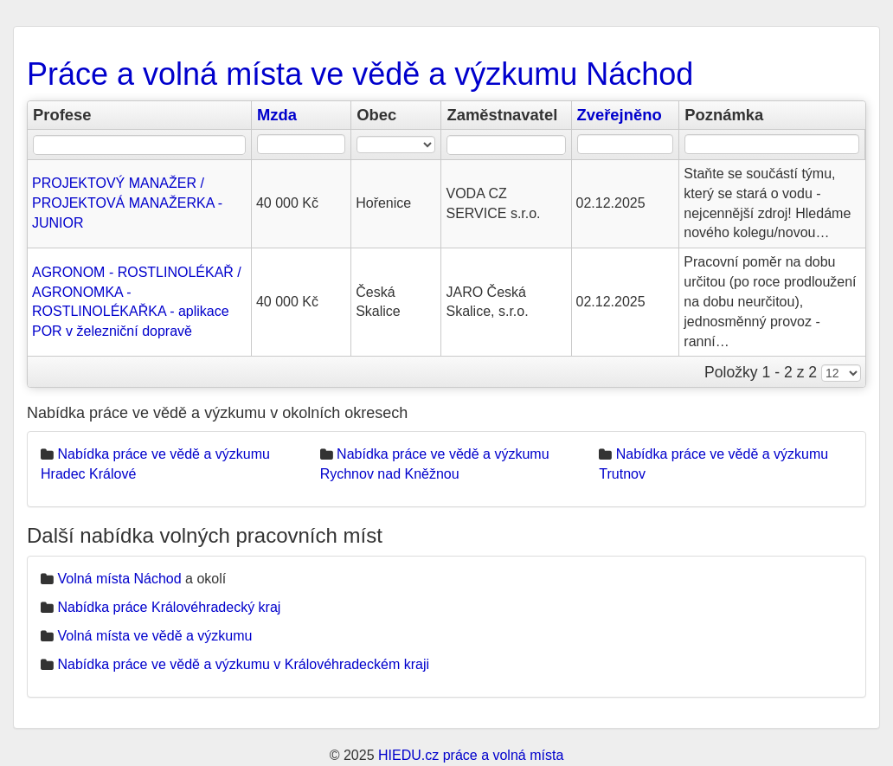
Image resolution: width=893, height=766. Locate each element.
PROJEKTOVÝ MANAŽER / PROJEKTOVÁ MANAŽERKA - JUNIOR (127, 203)
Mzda (277, 115)
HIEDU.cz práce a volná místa (470, 755)
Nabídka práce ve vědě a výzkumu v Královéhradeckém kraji (243, 664)
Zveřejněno (619, 115)
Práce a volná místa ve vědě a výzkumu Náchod (360, 74)
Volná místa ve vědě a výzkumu (154, 635)
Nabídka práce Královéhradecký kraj (168, 607)
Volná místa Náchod (119, 578)
